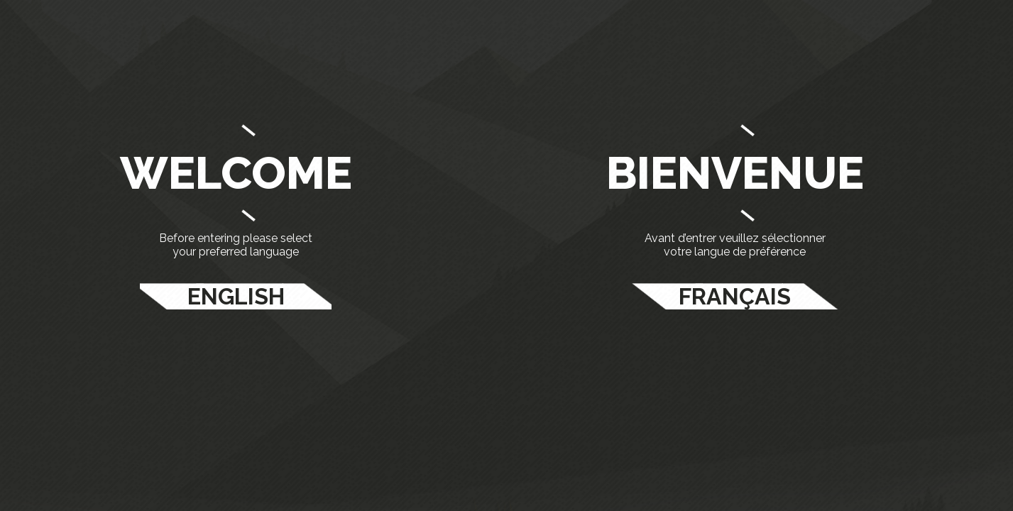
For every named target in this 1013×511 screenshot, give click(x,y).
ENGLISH (236, 296)
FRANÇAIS (735, 296)
